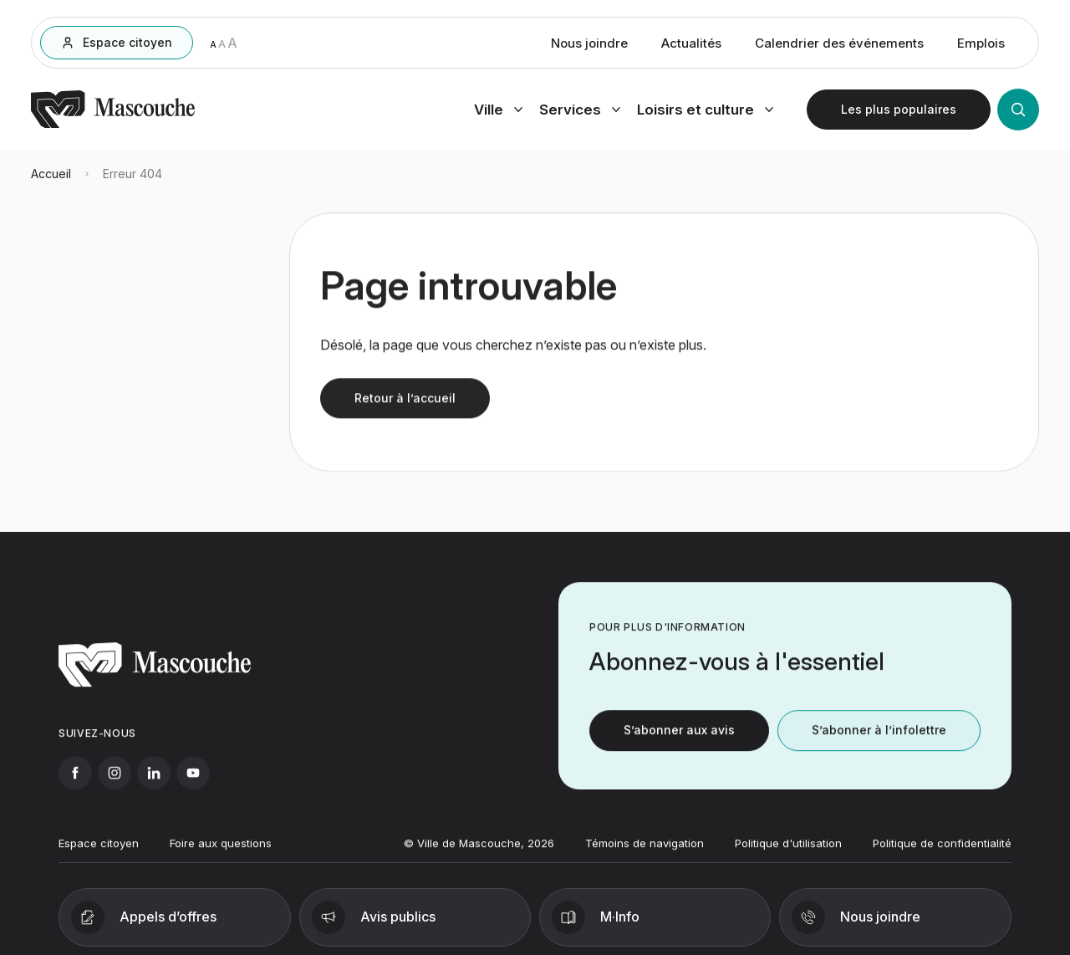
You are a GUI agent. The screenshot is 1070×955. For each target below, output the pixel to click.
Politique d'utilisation (788, 853)
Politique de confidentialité (942, 853)
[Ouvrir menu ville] (498, 112)
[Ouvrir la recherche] (1018, 112)
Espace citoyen (99, 853)
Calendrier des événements (839, 46)
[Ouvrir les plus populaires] (899, 112)
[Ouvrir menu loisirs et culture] (705, 112)
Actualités (691, 46)
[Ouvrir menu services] (580, 112)
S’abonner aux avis (679, 740)
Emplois (981, 46)
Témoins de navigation (644, 853)
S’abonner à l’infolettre (879, 740)
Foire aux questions (221, 853)
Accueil (51, 182)
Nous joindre (589, 46)
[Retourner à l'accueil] (113, 127)
